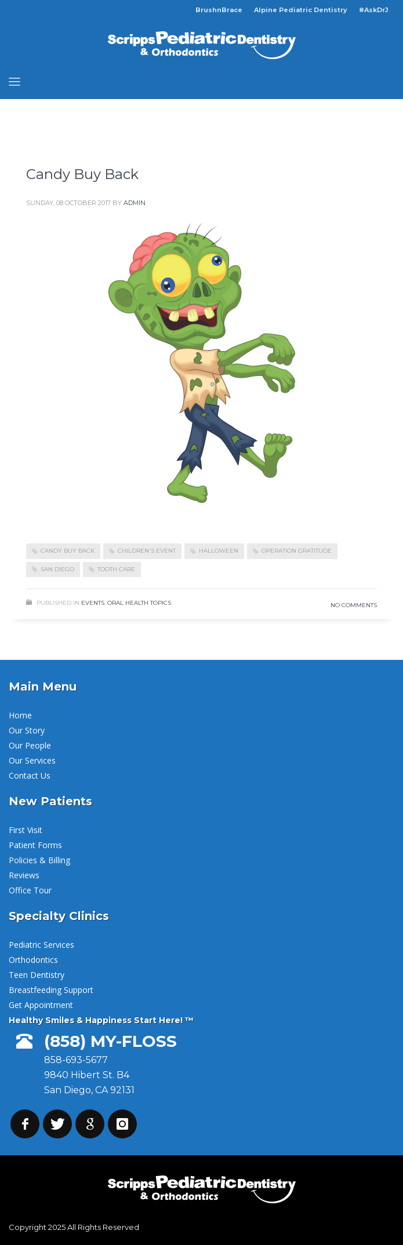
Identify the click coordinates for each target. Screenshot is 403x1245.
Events (92, 603)
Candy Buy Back (82, 174)
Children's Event (147, 550)
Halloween (218, 550)
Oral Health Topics (139, 603)
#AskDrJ (374, 10)
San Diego (57, 569)
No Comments (354, 605)
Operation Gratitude (297, 550)
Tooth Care (116, 569)
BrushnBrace (218, 10)
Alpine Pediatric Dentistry (300, 10)
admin (135, 203)
